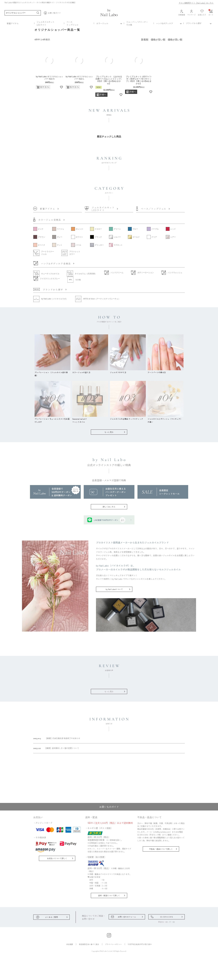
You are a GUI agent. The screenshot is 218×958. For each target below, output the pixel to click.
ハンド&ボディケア (164, 23)
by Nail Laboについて (114, 589)
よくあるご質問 (51, 917)
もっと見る (109, 432)
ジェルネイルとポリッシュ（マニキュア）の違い (165, 419)
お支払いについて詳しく (57, 858)
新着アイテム (13, 23)
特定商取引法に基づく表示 (89, 944)
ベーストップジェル (72, 23)
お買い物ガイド (52, 13)
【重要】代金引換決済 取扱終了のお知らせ (56, 738)
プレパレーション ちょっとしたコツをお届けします (52, 419)
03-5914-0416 (166, 916)
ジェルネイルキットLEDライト (45, 23)
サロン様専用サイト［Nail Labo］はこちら (196, 3)
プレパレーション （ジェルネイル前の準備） (52, 372)
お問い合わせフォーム (127, 916)
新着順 (144, 39)
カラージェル (102, 23)
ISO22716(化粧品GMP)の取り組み (140, 944)
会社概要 (69, 944)
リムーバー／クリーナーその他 (137, 23)
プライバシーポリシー (113, 944)
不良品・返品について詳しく (161, 849)
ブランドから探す (194, 23)
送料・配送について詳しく (109, 895)
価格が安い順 (158, 39)
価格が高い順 (175, 39)
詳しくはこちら (109, 506)
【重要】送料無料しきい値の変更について (56, 748)
